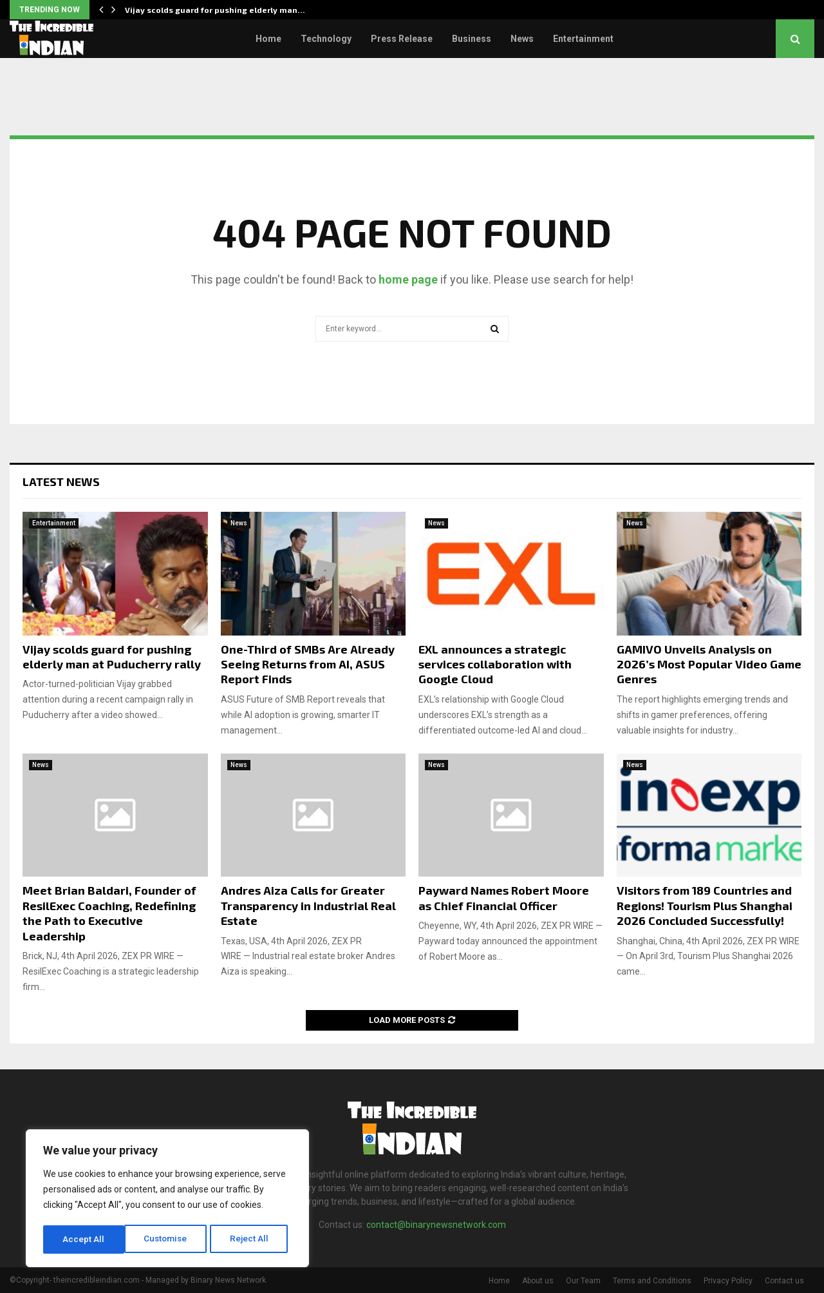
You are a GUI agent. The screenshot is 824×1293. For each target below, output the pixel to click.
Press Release (402, 39)
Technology (326, 39)
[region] (167, 1199)
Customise (85, 1239)
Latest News (61, 481)
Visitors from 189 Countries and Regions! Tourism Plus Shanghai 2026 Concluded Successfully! (704, 905)
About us (538, 1280)
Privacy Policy (728, 1280)
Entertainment (583, 39)
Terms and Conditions (652, 1280)
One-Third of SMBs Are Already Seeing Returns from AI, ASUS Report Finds (308, 664)
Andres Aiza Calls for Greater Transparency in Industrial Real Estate (308, 905)
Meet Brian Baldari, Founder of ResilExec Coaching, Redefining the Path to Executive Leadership (109, 912)
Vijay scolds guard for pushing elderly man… (215, 9)
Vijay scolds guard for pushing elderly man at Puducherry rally (112, 656)
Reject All (169, 1239)
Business (471, 39)
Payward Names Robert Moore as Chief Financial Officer (503, 897)
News (522, 39)
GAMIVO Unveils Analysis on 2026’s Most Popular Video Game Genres (709, 664)
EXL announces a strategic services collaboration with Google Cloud (495, 664)
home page (408, 279)
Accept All (252, 1239)
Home (268, 39)
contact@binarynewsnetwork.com (436, 1225)
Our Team (583, 1280)
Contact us (784, 1280)
